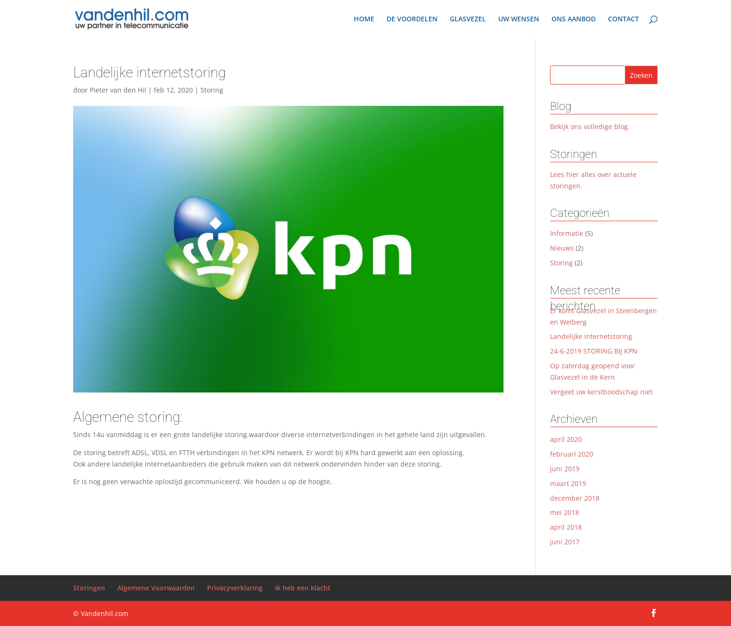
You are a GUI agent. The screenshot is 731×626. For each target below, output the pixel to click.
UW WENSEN (518, 19)
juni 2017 (564, 541)
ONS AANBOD (573, 19)
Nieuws (562, 247)
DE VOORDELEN (412, 19)
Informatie (566, 233)
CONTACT (623, 19)
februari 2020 (571, 453)
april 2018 (566, 527)
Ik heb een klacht (303, 587)
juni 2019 (564, 468)
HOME (364, 19)
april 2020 (566, 439)
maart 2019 (568, 483)
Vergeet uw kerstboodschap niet (601, 391)
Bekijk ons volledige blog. (590, 126)
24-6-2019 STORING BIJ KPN (593, 350)
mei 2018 (564, 512)
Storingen (89, 587)
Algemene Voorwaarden (156, 587)
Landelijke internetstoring (591, 336)
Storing (211, 89)
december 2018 (574, 498)
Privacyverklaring (235, 587)
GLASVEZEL (468, 19)
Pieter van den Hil (118, 89)
